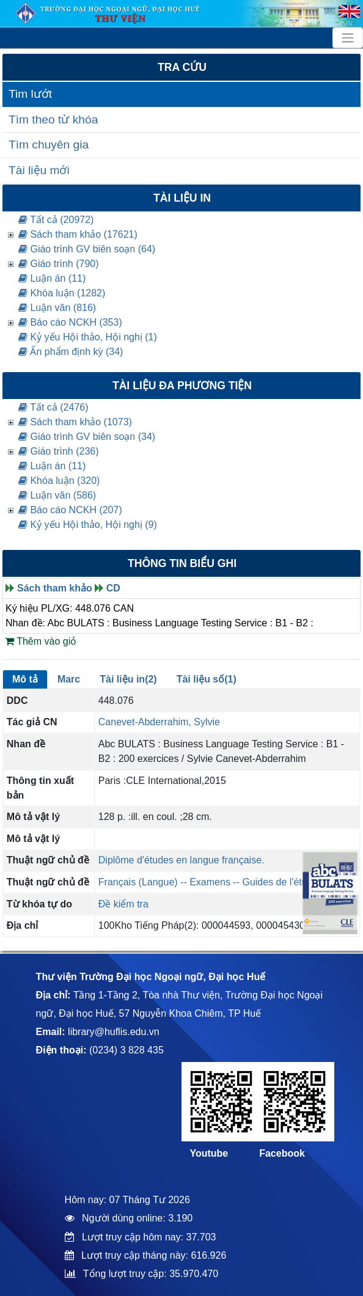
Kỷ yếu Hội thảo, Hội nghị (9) (87, 524)
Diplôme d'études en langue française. (181, 860)
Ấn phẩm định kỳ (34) (70, 351)
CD (113, 588)
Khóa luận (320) (59, 480)
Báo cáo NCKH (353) (70, 322)
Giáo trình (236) (58, 451)
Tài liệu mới (39, 170)
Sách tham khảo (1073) (75, 422)
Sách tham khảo (54, 588)
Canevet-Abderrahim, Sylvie (159, 722)
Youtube (208, 1153)
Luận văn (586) (57, 495)
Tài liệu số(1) (207, 679)
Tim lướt (30, 93)
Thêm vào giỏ (40, 641)
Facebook (282, 1153)
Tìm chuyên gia (49, 144)
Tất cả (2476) (53, 407)
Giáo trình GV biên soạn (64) (86, 249)
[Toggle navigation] (347, 37)
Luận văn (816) (57, 307)
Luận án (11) (52, 278)
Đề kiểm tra (123, 904)
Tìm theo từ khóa (53, 119)
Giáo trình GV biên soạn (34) (86, 436)
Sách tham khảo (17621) (78, 234)
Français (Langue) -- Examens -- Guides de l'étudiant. (214, 882)
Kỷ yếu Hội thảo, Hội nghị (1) (87, 337)
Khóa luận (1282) (61, 293)
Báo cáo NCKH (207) (70, 510)
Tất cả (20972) (56, 219)
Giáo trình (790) (58, 263)
